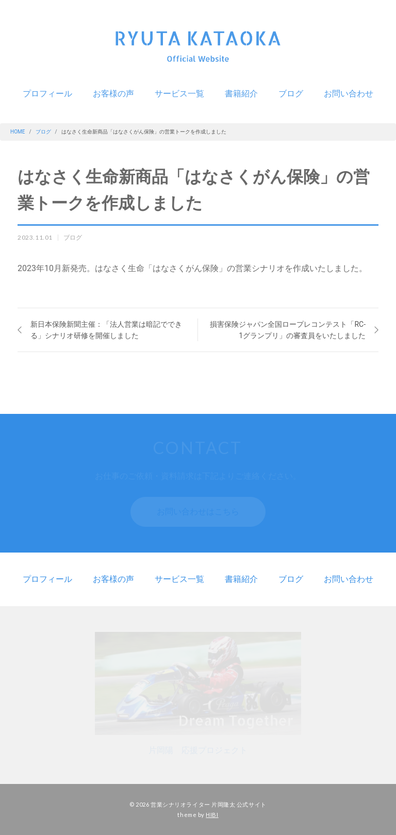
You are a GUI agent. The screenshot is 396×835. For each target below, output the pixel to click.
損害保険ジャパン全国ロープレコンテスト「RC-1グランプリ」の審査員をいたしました (288, 330)
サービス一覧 (179, 93)
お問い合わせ (348, 93)
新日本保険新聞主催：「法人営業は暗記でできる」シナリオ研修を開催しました (106, 330)
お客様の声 (113, 93)
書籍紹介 (241, 93)
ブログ (290, 93)
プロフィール (47, 93)
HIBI (212, 814)
